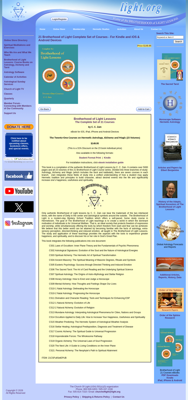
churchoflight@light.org (107, 391)
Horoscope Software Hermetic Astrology (170, 120)
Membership (79, 29)
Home (42, 29)
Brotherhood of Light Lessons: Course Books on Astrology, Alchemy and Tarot (18, 63)
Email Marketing (15, 162)
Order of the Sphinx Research (170, 316)
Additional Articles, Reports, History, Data (169, 276)
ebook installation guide (111, 162)
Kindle (107, 157)
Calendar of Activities (15, 77)
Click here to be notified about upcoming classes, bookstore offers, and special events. (19, 143)
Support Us (10, 113)
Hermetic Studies (101, 29)
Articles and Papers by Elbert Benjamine (170, 169)
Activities (121, 29)
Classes (8, 94)
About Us (138, 29)
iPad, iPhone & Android (170, 380)
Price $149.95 (144, 46)
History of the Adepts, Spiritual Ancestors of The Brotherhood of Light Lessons (170, 205)
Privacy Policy (71, 397)
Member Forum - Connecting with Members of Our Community (17, 106)
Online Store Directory (15, 40)
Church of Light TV (14, 89)
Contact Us (156, 29)
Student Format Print (90, 157)
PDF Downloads (170, 375)
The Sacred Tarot (170, 84)
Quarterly (9, 98)
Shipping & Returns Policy (96, 397)
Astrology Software (14, 72)
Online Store (59, 29)
